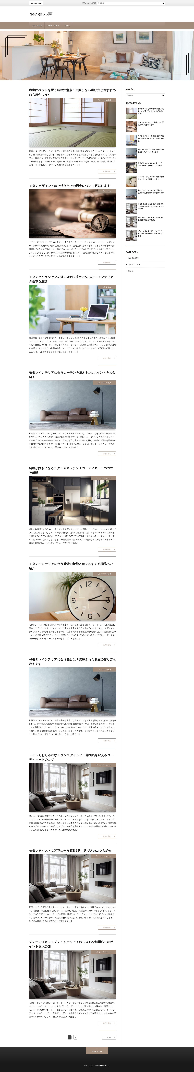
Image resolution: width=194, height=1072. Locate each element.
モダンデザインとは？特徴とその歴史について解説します (69, 185)
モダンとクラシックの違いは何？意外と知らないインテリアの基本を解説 (151, 138)
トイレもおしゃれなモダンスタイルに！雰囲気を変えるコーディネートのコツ (151, 206)
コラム (67, 25)
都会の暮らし (104, 1066)
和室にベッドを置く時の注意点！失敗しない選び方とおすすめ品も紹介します (112, 3)
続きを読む (107, 171)
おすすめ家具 (37, 25)
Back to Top (97, 1051)
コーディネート (53, 25)
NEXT (109, 1037)
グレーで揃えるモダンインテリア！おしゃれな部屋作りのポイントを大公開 (151, 233)
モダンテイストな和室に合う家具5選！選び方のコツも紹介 (70, 850)
